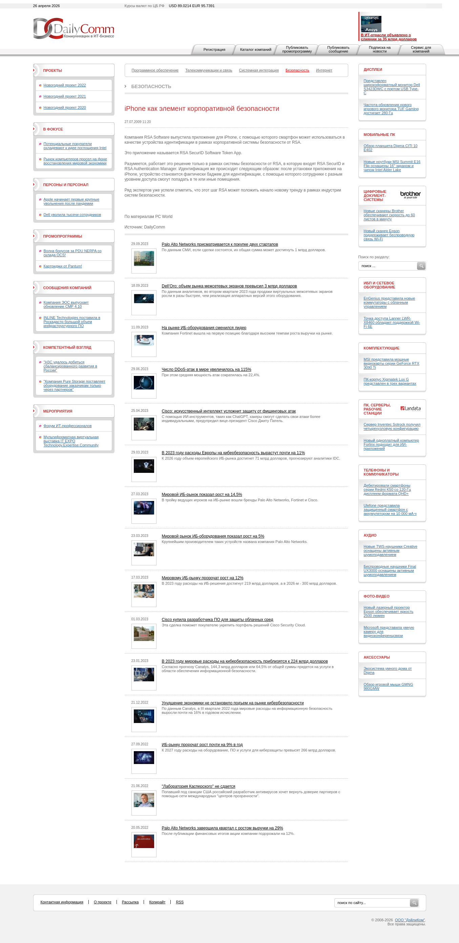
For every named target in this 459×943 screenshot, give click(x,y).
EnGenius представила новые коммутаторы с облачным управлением (389, 302)
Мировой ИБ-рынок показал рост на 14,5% (202, 494)
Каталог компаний (255, 49)
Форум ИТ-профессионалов (68, 426)
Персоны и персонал (66, 185)
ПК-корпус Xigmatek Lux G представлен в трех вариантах (390, 381)
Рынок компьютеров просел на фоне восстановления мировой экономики (75, 161)
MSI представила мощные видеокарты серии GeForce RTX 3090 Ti (391, 363)
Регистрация (214, 49)
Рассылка (130, 902)
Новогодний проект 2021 (65, 96)
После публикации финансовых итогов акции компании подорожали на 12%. (228, 833)
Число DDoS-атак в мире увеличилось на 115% (206, 369)
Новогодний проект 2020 (65, 107)
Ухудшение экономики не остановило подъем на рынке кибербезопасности (233, 703)
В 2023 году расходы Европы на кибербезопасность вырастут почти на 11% (233, 452)
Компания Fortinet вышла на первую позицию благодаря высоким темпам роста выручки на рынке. (247, 333)
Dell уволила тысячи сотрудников (72, 215)
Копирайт (157, 902)
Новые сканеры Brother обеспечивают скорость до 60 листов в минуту (389, 215)
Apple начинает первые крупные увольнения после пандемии (72, 201)
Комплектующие (382, 348)
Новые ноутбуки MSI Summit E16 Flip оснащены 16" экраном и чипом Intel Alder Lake (392, 166)
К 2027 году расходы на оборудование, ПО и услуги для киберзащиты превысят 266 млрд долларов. (249, 750)
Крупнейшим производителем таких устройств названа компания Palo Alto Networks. (235, 542)
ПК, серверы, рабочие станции (377, 409)
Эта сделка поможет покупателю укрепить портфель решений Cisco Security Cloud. (234, 625)
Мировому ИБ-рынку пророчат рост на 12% (203, 578)
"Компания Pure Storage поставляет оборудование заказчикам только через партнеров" (75, 385)
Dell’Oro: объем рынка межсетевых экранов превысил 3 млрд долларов (229, 286)
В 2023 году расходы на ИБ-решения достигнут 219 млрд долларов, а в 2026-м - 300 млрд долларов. (249, 583)
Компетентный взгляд (67, 347)
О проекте (102, 902)
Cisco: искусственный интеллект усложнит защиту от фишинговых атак (229, 411)
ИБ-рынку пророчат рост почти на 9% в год (202, 744)
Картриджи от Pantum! (63, 266)
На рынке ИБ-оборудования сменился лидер (204, 327)
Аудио (370, 535)
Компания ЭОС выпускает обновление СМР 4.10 (66, 304)
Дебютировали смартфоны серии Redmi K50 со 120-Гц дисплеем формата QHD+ (387, 489)
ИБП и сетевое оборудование (379, 285)
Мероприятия (57, 411)
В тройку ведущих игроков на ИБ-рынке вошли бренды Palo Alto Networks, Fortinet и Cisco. (240, 500)
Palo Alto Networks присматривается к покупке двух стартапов (220, 244)
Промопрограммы (62, 236)
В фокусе (53, 129)
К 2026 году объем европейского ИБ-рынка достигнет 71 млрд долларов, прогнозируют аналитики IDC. (251, 458)
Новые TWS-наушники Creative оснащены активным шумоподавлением (391, 550)
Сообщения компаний (67, 288)
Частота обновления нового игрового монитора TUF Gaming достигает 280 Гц (391, 109)
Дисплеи (373, 69)
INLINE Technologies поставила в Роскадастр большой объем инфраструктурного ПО (72, 322)
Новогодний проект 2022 (65, 85)
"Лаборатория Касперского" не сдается (198, 786)
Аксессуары (377, 657)
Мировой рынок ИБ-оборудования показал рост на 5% (213, 536)
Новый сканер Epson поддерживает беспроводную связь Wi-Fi (389, 235)
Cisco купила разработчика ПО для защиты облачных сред (217, 619)
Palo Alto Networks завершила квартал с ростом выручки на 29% (222, 828)
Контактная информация (62, 902)
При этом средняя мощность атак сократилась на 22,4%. (211, 375)
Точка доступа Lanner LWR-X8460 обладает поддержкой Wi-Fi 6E (392, 322)
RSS (180, 902)
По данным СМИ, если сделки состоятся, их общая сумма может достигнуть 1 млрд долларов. (244, 250)
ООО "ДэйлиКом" (410, 920)
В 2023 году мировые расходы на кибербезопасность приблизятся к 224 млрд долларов (245, 661)
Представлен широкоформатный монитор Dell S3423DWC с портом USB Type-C (392, 87)
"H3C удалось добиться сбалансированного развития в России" (70, 366)
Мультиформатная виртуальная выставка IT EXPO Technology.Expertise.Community (71, 441)
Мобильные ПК (379, 135)
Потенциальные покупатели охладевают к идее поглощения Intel (75, 146)
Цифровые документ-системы (375, 195)
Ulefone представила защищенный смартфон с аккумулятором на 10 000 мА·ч (390, 509)
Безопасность (151, 86)
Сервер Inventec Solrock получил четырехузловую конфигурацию (392, 426)
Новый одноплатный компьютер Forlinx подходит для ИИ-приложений (391, 444)
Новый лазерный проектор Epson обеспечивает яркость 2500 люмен (389, 611)
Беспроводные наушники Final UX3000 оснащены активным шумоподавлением (390, 570)
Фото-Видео (377, 596)
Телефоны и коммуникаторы (381, 472)
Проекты (52, 70)
